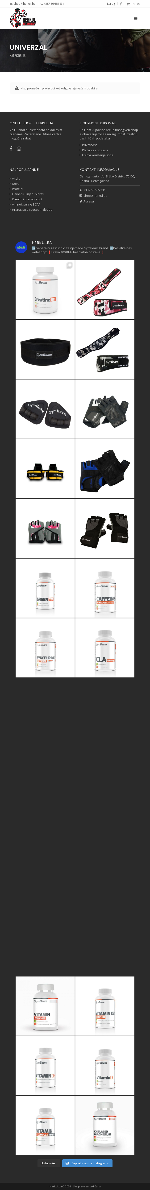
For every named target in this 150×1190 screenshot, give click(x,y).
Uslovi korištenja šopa (97, 155)
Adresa (88, 201)
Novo (16, 183)
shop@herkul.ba (24, 3)
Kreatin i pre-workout (27, 199)
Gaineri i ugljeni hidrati (28, 194)
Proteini (17, 189)
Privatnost (89, 145)
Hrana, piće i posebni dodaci (32, 209)
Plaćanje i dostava (95, 150)
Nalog (111, 3)
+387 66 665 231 (54, 3)
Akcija (16, 178)
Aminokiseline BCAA (26, 204)
